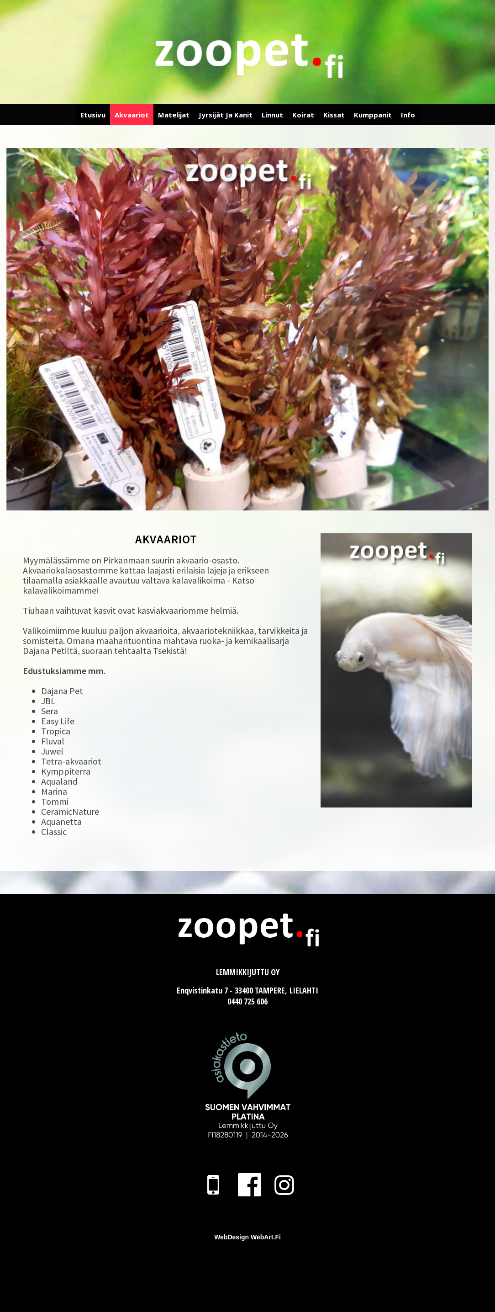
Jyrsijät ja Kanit (226, 114)
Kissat (334, 114)
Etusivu (92, 114)
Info (408, 114)
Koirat (303, 114)
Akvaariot (132, 114)
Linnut (272, 114)
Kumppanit (373, 114)
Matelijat (174, 114)
